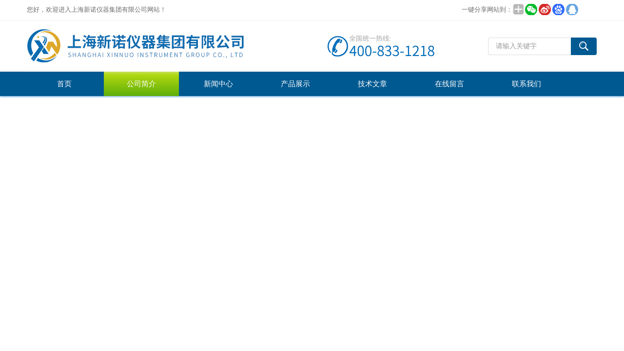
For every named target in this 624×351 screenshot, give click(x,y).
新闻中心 (218, 84)
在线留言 (449, 84)
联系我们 (526, 84)
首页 (64, 84)
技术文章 (372, 84)
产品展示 (295, 84)
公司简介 (141, 84)
